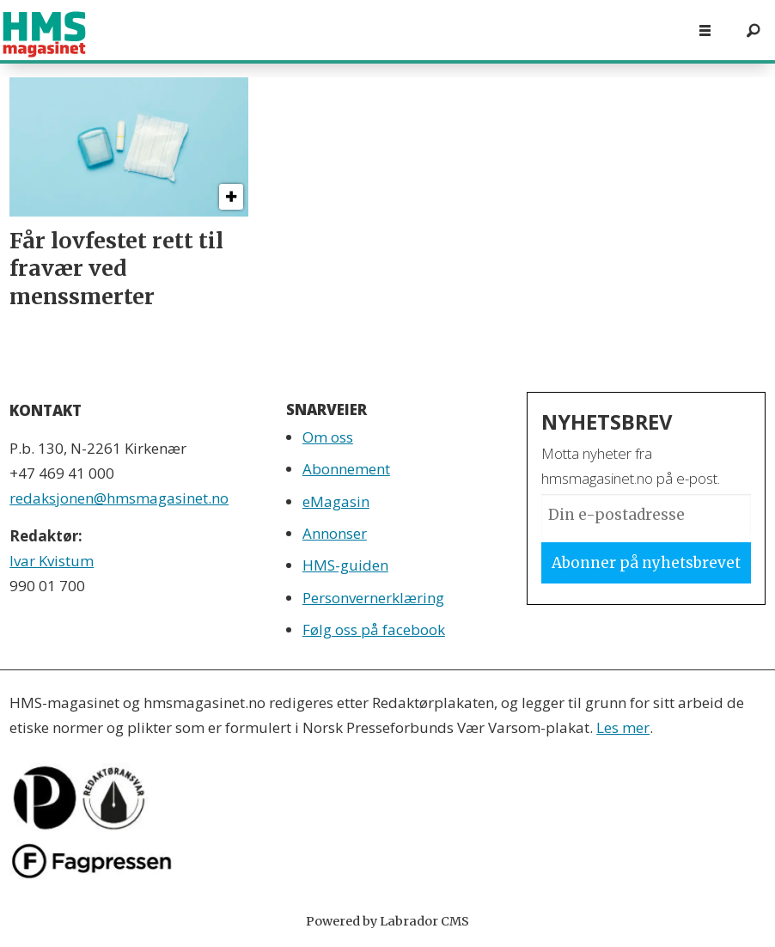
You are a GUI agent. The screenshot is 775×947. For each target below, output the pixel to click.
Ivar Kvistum (51, 561)
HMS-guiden (345, 565)
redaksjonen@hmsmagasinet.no (119, 498)
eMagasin (335, 501)
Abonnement (346, 469)
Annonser (334, 533)
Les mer (623, 727)
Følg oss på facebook (373, 629)
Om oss (327, 437)
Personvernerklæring (373, 598)
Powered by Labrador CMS (387, 921)
